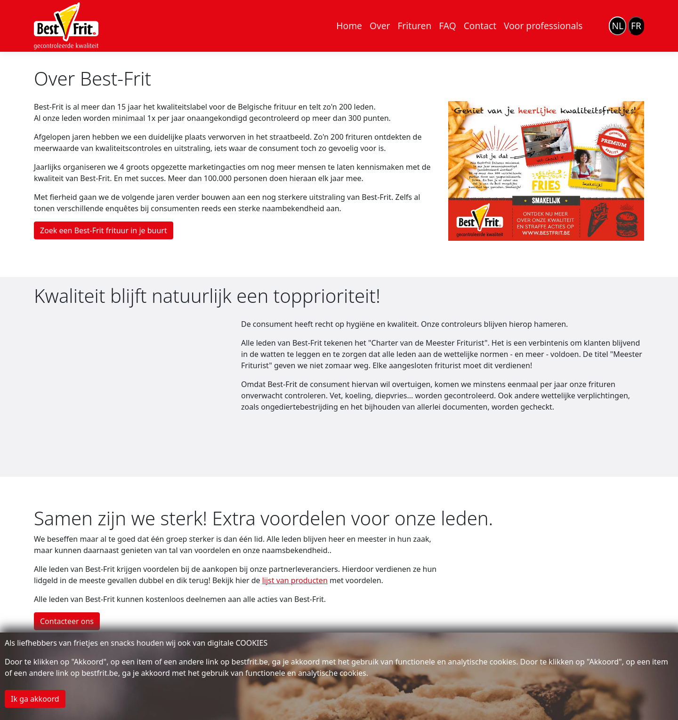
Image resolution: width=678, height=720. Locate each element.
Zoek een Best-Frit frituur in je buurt (103, 230)
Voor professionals (543, 25)
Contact (480, 25)
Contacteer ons (67, 621)
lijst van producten (295, 580)
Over (380, 25)
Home (349, 25)
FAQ (447, 25)
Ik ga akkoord (35, 699)
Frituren (414, 25)
